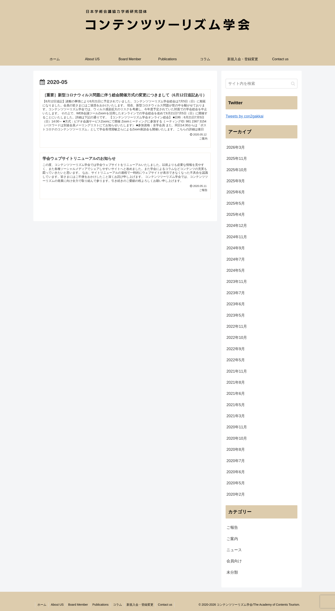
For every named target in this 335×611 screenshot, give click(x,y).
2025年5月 (235, 203)
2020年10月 (236, 438)
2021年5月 (235, 405)
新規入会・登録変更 (139, 604)
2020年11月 (236, 427)
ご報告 (232, 527)
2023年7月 (235, 293)
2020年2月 (235, 494)
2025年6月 (235, 192)
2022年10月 (236, 337)
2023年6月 (235, 304)
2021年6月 (235, 393)
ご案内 (232, 539)
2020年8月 (235, 449)
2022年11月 (236, 326)
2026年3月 (235, 147)
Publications (101, 604)
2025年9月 (235, 181)
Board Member (78, 604)
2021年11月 (236, 371)
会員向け (234, 561)
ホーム (41, 604)
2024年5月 (235, 270)
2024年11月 (236, 237)
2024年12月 (236, 225)
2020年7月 (235, 461)
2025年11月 (236, 158)
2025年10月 (236, 170)
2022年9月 (235, 349)
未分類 (232, 572)
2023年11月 (236, 281)
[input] (261, 83)
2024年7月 (235, 259)
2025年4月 (235, 214)
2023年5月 (235, 315)
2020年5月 (235, 483)
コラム (117, 604)
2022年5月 (235, 360)
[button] (293, 83)
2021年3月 (235, 416)
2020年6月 (235, 472)
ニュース (234, 550)
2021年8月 (235, 382)
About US (57, 604)
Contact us (165, 604)
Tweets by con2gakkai (244, 116)
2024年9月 (235, 248)
